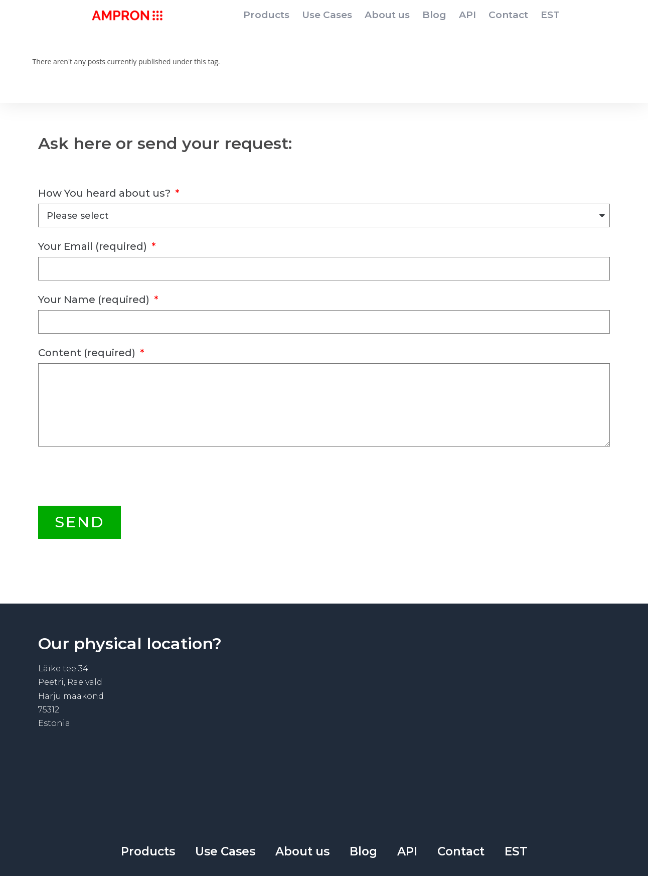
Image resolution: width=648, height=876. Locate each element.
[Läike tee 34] (467, 719)
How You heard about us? (105, 193)
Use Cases (327, 15)
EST (550, 15)
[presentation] (114, 476)
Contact (508, 15)
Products (266, 15)
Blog (434, 15)
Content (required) (88, 353)
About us (387, 15)
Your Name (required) (95, 300)
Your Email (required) (93, 246)
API (467, 15)
